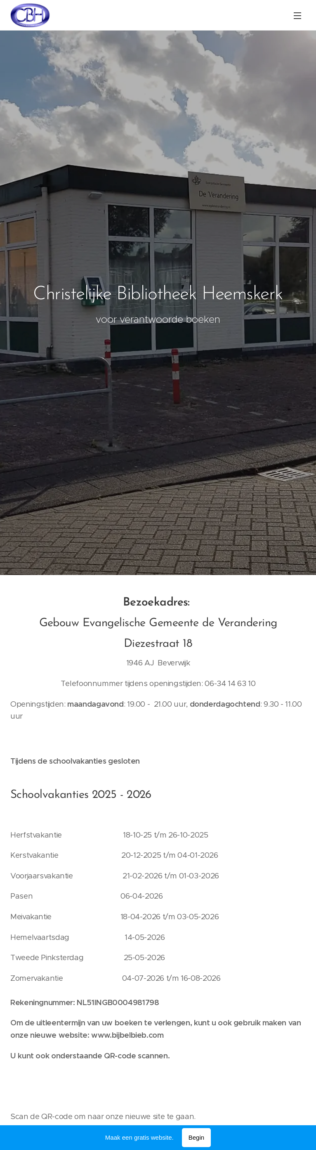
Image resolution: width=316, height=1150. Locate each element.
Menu (297, 15)
